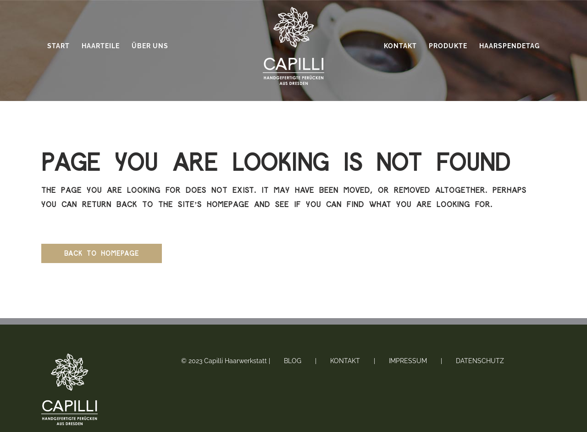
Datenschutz (480, 361)
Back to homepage (101, 253)
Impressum (408, 361)
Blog (292, 361)
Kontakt (345, 361)
